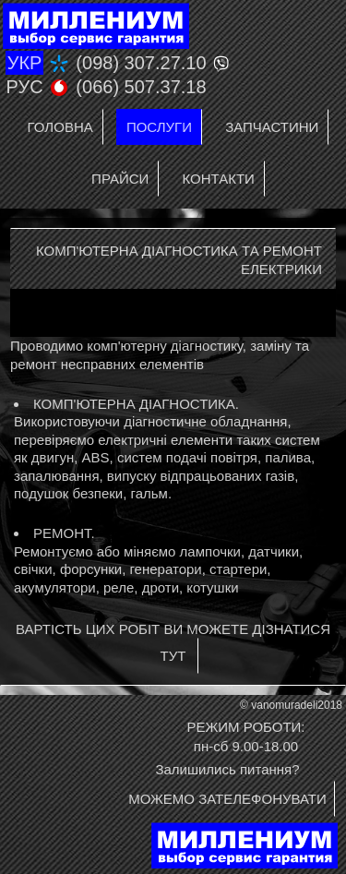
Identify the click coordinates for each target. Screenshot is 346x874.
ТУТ (173, 656)
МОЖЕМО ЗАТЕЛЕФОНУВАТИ (227, 799)
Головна (60, 127)
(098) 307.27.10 (141, 63)
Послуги (159, 127)
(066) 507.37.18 (141, 87)
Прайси (120, 178)
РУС (24, 87)
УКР (24, 63)
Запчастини (271, 127)
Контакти (218, 178)
